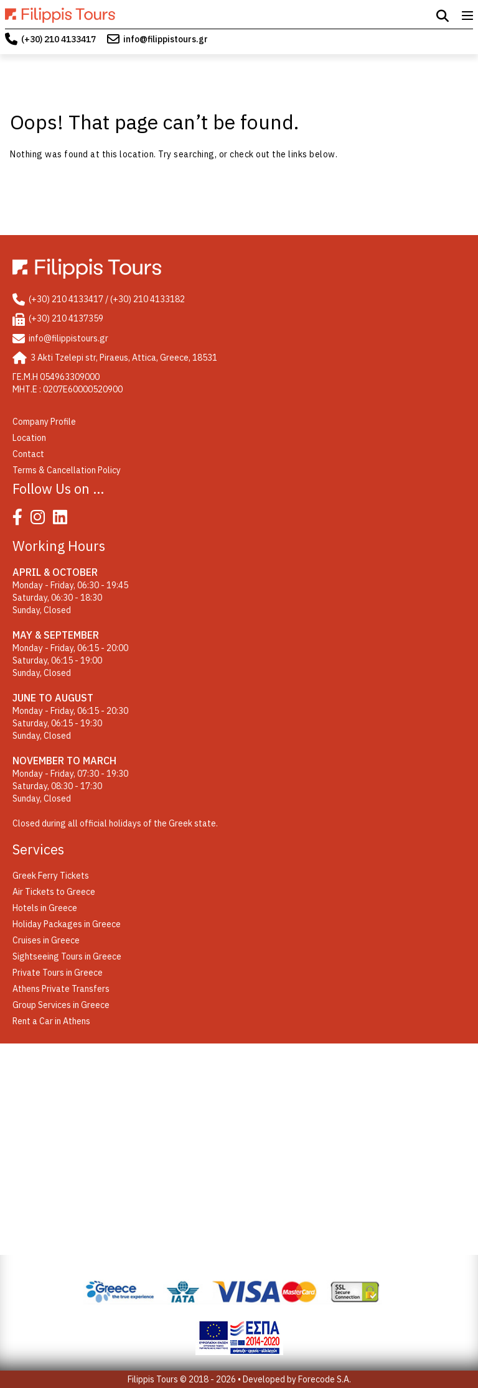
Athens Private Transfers (61, 988)
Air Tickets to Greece (53, 891)
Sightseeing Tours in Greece (66, 956)
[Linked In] (63, 519)
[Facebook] (20, 519)
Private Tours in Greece (57, 972)
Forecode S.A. (324, 1379)
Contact (28, 454)
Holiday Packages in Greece (66, 924)
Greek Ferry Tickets (50, 875)
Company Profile (44, 421)
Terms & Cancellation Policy (66, 470)
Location (29, 437)
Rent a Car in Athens (51, 1021)
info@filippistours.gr (165, 39)
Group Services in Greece (61, 1005)
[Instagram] (40, 519)
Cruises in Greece (46, 940)
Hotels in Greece (44, 908)
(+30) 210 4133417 (58, 39)
